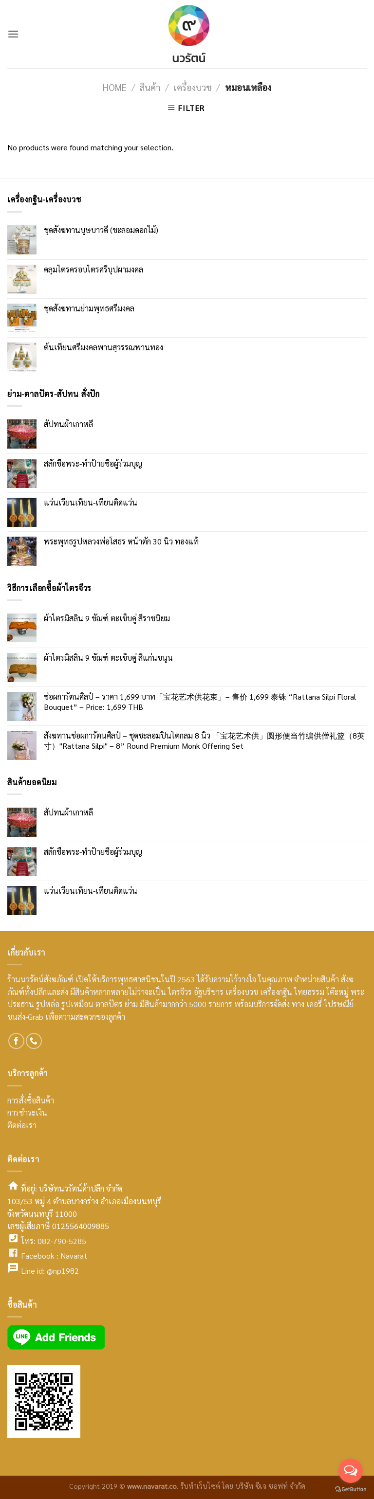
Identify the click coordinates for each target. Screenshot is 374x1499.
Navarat (73, 1255)
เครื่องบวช (193, 87)
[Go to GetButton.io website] (350, 1489)
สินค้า (150, 87)
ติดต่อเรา (22, 1125)
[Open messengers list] (350, 1471)
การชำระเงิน (27, 1112)
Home (115, 87)
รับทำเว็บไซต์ (201, 1485)
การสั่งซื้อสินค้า (30, 1100)
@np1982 (63, 1270)
